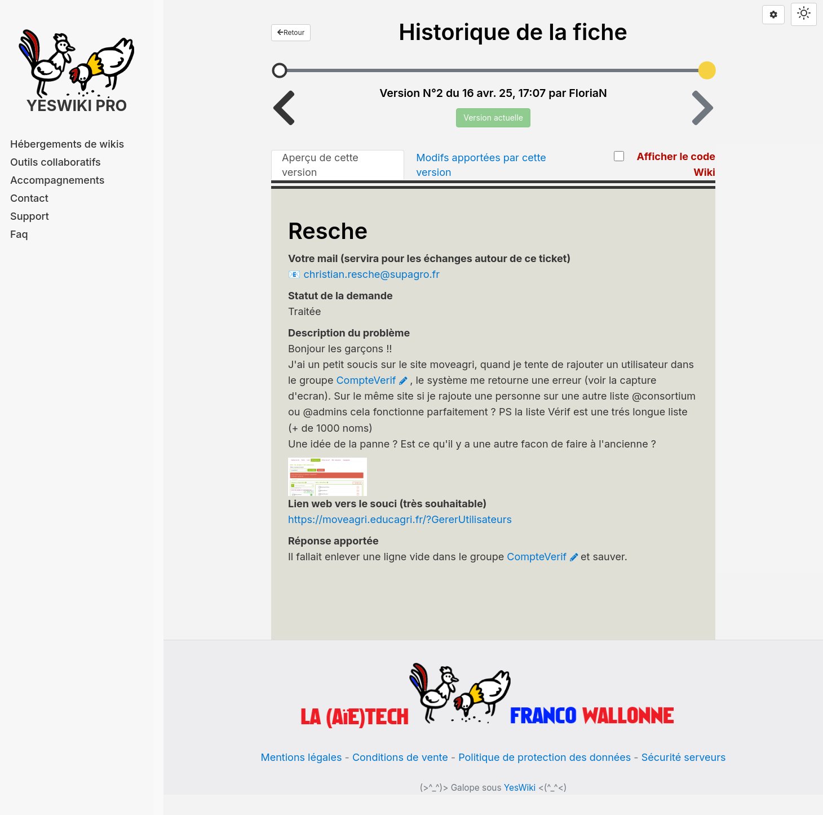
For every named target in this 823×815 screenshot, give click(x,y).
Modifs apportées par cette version (481, 165)
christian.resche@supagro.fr (371, 274)
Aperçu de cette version (320, 165)
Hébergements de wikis (67, 144)
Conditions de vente (400, 757)
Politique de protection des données (544, 757)
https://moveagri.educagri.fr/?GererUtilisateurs (400, 519)
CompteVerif (366, 380)
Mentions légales (301, 757)
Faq (19, 234)
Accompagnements (57, 180)
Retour (290, 32)
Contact (29, 198)
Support (29, 216)
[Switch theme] (804, 14)
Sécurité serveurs (683, 757)
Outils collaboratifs (55, 162)
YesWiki (520, 787)
